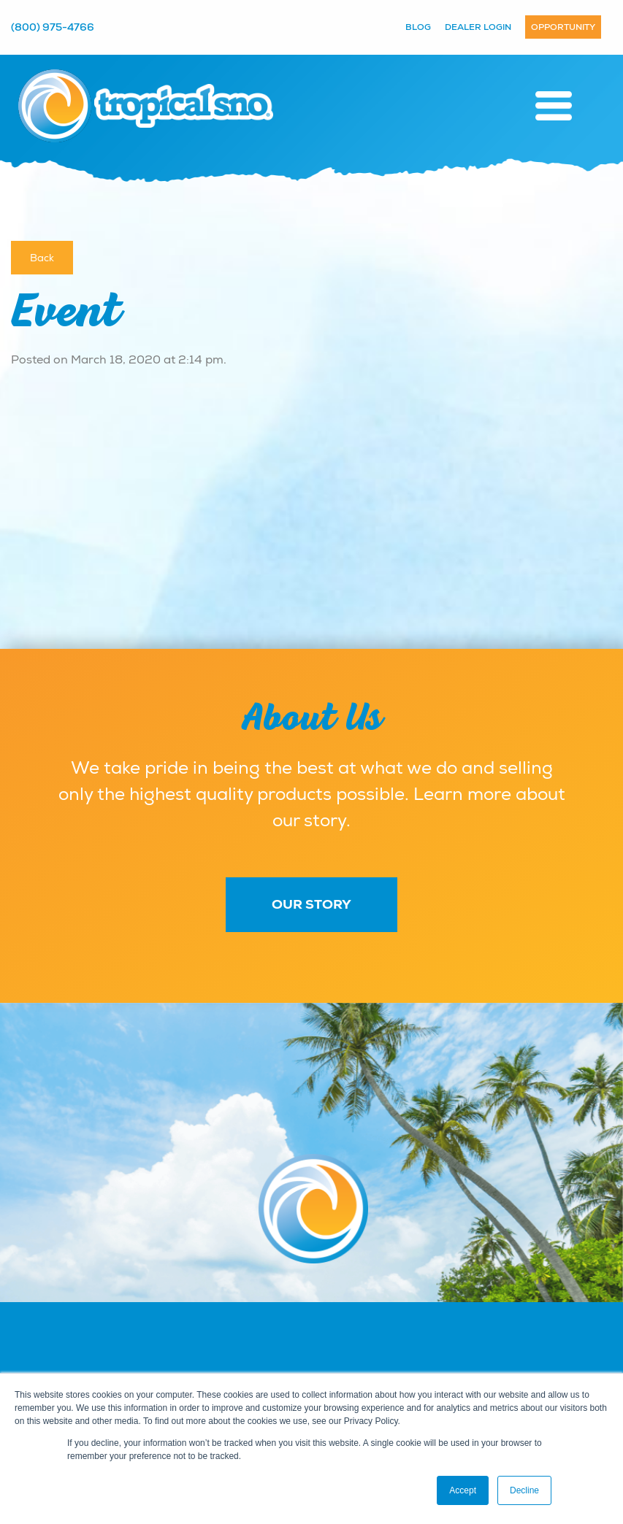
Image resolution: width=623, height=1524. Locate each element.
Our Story (311, 904)
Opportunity (563, 27)
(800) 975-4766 (52, 27)
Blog (418, 27)
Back (42, 257)
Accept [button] (462, 1490)
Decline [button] (524, 1490)
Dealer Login (478, 27)
